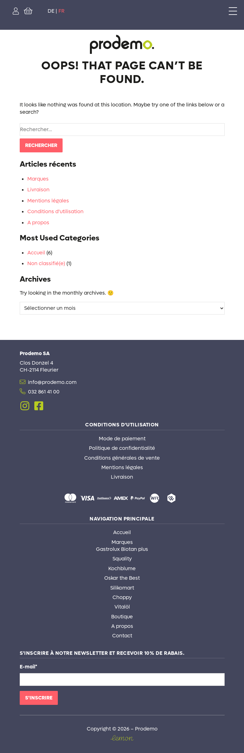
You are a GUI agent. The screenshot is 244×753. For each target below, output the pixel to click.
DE (51, 11)
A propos (38, 222)
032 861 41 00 (43, 391)
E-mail (28, 666)
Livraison (38, 189)
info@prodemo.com (52, 382)
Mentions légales (48, 200)
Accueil (36, 252)
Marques (38, 178)
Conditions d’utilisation (55, 211)
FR (61, 11)
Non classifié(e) (46, 263)
